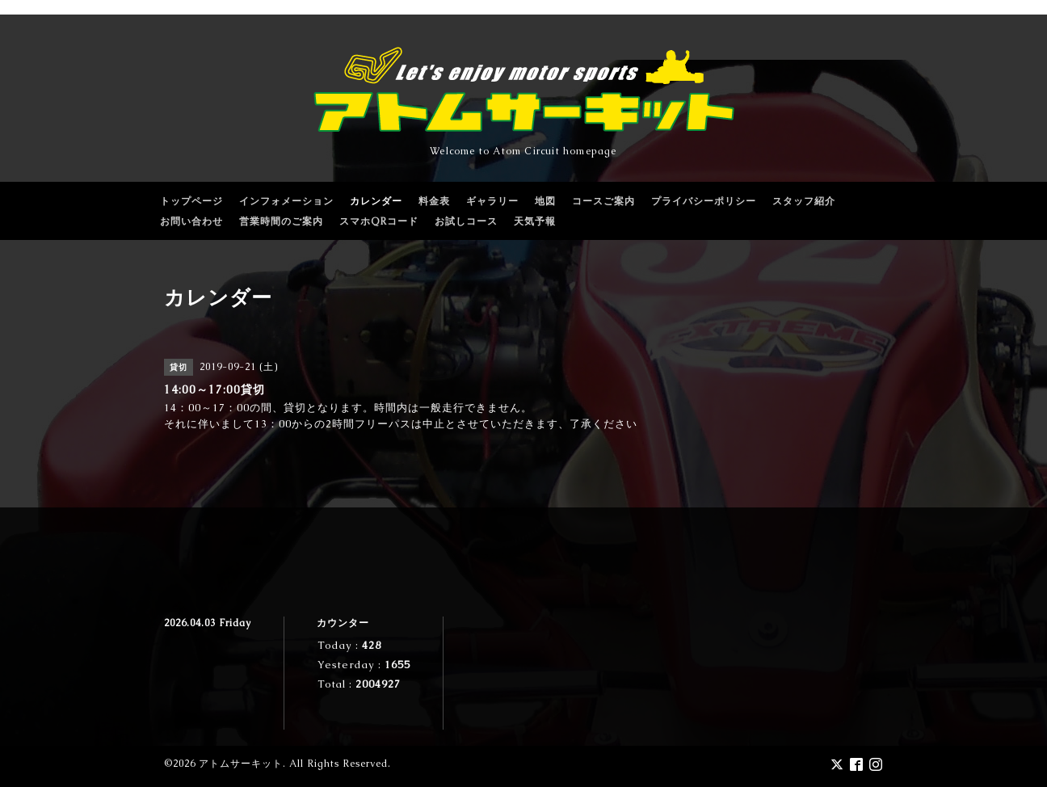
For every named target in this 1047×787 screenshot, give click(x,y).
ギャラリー (492, 201)
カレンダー (376, 201)
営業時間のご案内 (281, 221)
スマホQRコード (378, 221)
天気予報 (535, 221)
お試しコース (466, 221)
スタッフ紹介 (803, 201)
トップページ (191, 201)
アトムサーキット (241, 763)
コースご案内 (603, 201)
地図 (545, 201)
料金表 (434, 201)
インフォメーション (286, 201)
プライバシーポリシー (703, 201)
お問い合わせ (191, 221)
